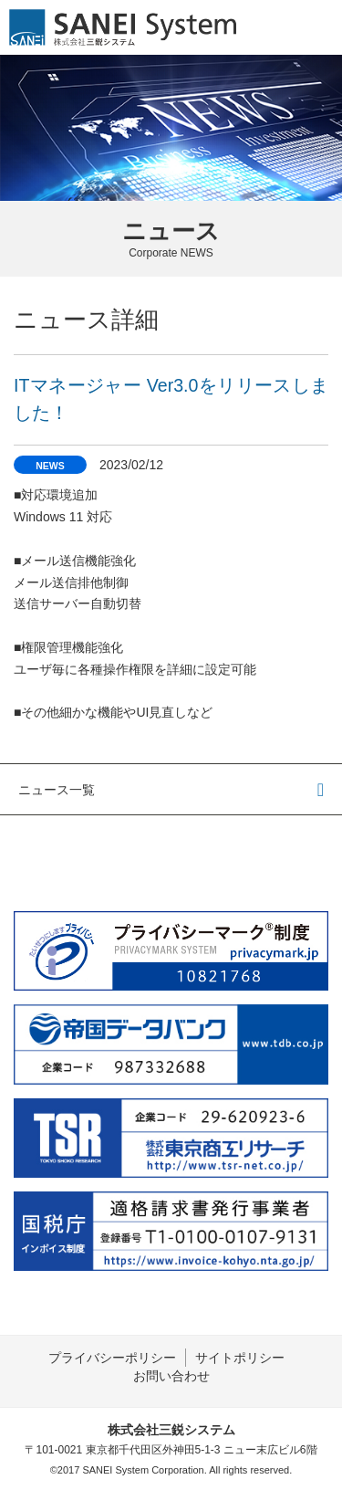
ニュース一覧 (56, 789)
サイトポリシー (240, 1357)
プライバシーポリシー (112, 1357)
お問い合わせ (171, 1376)
